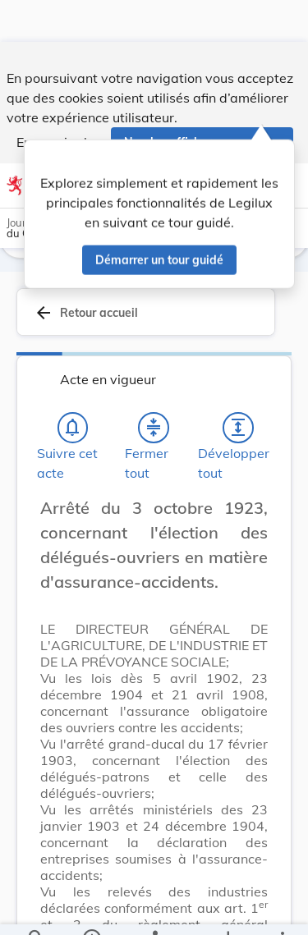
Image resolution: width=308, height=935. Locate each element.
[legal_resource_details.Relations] (154, 909)
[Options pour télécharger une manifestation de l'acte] (227, 909)
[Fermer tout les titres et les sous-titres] (153, 427)
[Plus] (282, 909)
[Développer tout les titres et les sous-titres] (238, 427)
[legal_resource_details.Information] (90, 909)
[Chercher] (36, 909)
